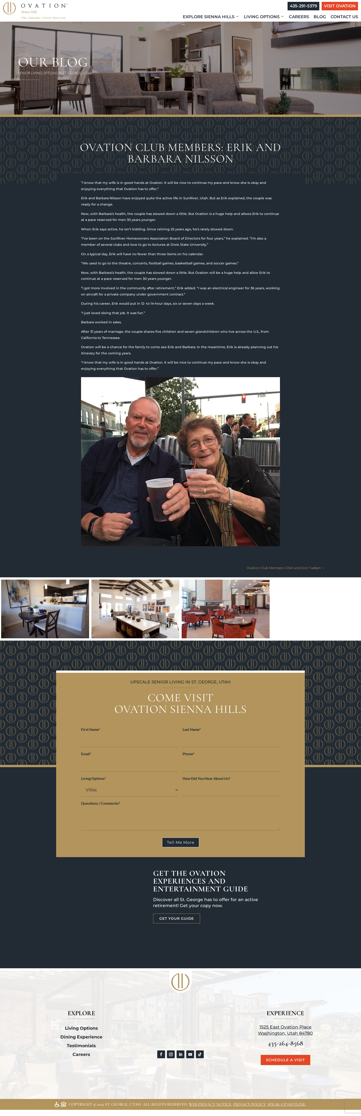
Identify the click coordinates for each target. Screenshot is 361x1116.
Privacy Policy (249, 1104)
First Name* (90, 729)
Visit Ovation (340, 6)
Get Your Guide (176, 918)
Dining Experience (81, 1037)
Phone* (188, 754)
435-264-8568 (285, 1043)
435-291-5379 (303, 6)
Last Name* (192, 729)
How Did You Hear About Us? (206, 778)
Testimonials (81, 1045)
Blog (320, 16)
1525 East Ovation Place (285, 1027)
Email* (86, 754)
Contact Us (344, 16)
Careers (299, 16)
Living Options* (93, 778)
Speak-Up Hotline (286, 1104)
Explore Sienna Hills (211, 17)
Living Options (264, 17)
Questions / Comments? (100, 803)
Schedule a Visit (285, 1060)
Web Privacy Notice (210, 1104)
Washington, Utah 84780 (285, 1033)
